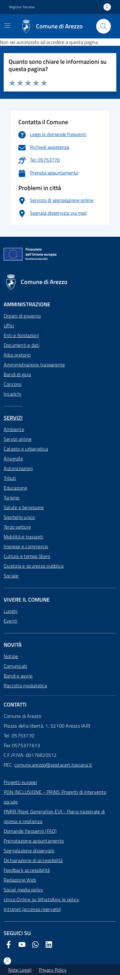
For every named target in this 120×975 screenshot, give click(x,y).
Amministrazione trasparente (34, 364)
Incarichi (12, 394)
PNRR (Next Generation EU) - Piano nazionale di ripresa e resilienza (54, 816)
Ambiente (14, 429)
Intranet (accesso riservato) (32, 909)
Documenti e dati (21, 345)
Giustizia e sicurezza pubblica (34, 566)
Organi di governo (22, 315)
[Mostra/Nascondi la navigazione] (7, 25)
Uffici (9, 325)
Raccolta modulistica (25, 685)
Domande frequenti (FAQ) (30, 831)
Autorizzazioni (18, 468)
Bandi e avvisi (18, 675)
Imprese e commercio (26, 546)
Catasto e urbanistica (26, 448)
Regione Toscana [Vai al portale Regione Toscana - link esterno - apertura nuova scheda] (22, 7)
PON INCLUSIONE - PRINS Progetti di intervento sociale (55, 796)
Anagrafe (13, 458)
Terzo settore (17, 527)
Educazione (15, 487)
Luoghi (10, 611)
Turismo (12, 497)
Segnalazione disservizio (29, 850)
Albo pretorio (17, 354)
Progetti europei (20, 782)
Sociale (11, 575)
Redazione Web (20, 879)
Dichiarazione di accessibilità (33, 860)
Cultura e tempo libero (27, 556)
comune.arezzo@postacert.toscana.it (53, 764)
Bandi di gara (17, 374)
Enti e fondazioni (21, 335)
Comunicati (15, 666)
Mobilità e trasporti (23, 536)
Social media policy (23, 889)
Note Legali (19, 969)
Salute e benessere (24, 507)
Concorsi (12, 384)
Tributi (10, 478)
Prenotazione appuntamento (34, 840)
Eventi (10, 620)
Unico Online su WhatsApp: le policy (41, 899)
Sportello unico (19, 517)
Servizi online (17, 439)
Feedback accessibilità (27, 870)
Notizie (11, 656)
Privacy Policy (53, 969)
